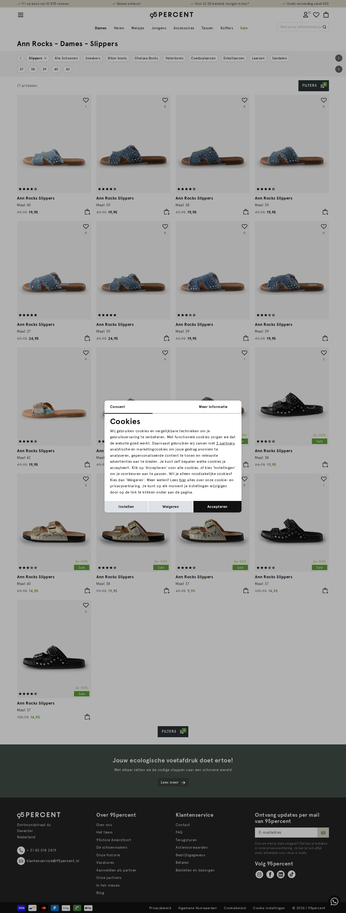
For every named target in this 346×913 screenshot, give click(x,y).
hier (182, 480)
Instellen (126, 507)
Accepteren (217, 507)
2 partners (225, 443)
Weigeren (170, 507)
